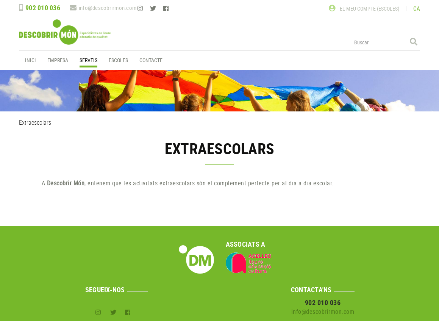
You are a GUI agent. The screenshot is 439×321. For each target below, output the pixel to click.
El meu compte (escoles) (364, 8)
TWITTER (154, 8)
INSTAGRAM (140, 8)
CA (416, 8)
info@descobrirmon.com (107, 7)
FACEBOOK (166, 8)
